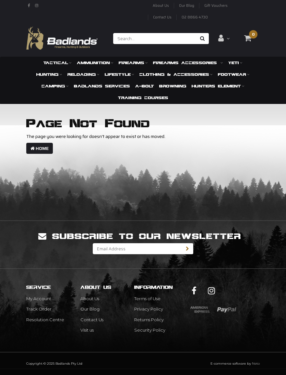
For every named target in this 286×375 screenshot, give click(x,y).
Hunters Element (218, 86)
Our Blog (186, 5)
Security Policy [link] (149, 330)
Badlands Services (102, 86)
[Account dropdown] (224, 38)
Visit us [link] (87, 330)
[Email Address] (137, 248)
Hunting (49, 74)
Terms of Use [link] (147, 298)
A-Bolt (144, 86)
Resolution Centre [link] (45, 319)
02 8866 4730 (195, 17)
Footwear (234, 74)
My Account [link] (38, 298)
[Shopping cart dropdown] (247, 38)
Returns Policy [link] (149, 319)
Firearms (133, 62)
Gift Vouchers (216, 5)
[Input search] (155, 38)
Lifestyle (119, 74)
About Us (161, 5)
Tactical (57, 62)
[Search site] (202, 38)
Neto (256, 363)
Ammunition (95, 62)
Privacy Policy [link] (148, 309)
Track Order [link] (39, 309)
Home (39, 148)
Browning (172, 86)
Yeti (235, 62)
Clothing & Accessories (176, 74)
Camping (55, 86)
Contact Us (162, 17)
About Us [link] (89, 298)
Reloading (83, 74)
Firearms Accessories (188, 62)
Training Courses (143, 97)
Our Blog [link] (90, 309)
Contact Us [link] (91, 319)
